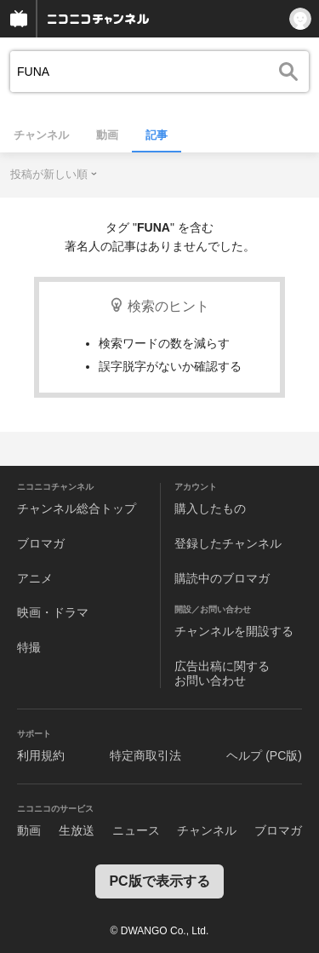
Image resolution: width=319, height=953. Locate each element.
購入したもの (210, 508)
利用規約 (41, 755)
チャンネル (41, 135)
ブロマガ (41, 543)
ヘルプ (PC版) (264, 755)
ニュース (136, 830)
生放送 (76, 830)
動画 (107, 135)
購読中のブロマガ (222, 578)
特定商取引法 (145, 755)
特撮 (29, 647)
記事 (156, 135)
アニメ (35, 578)
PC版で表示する (159, 881)
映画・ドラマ (52, 612)
